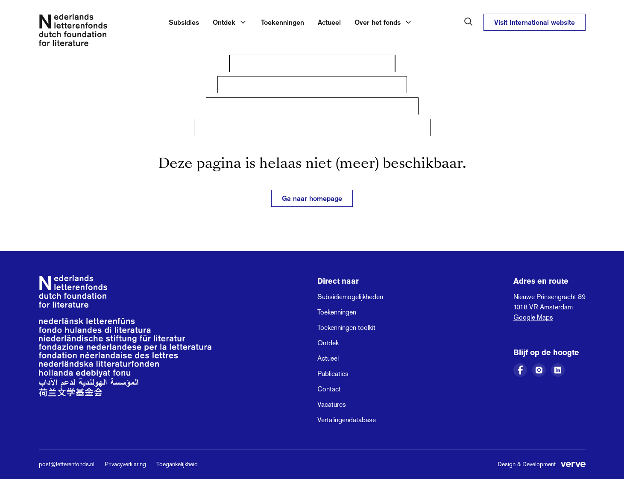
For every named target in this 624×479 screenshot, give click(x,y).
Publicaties (333, 373)
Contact (329, 389)
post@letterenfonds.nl (66, 464)
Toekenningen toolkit (346, 327)
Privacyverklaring (125, 464)
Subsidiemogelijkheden (350, 296)
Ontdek (328, 342)
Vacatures (331, 404)
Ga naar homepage (312, 198)
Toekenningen (282, 22)
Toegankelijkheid (177, 464)
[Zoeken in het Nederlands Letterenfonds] (468, 22)
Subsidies (184, 22)
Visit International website (534, 22)
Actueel (329, 22)
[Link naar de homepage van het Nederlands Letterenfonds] (73, 32)
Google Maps (533, 317)
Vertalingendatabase (346, 419)
